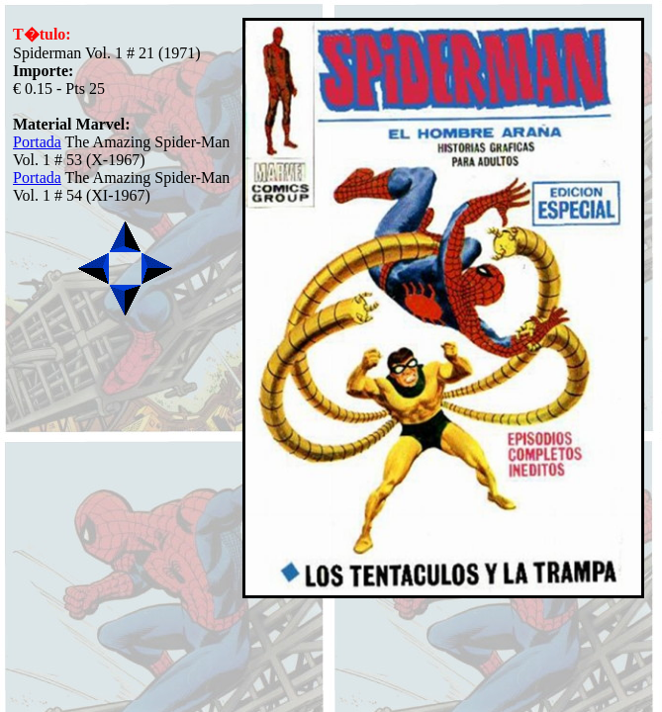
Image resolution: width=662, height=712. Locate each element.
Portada (37, 142)
